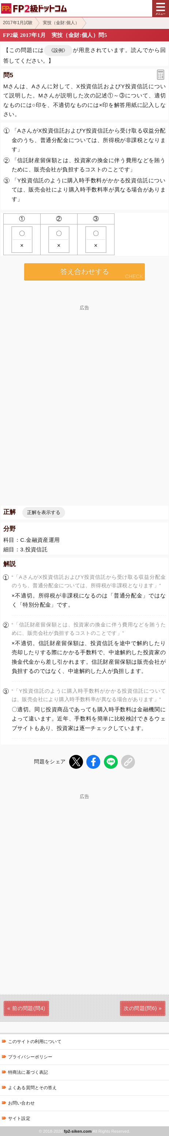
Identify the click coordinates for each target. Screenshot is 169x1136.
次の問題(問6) (140, 1008)
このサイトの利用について (34, 1041)
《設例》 (58, 50)
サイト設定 (19, 1118)
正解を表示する (43, 512)
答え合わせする (84, 271)
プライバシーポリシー (30, 1056)
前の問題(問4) (28, 1008)
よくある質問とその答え (32, 1087)
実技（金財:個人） (61, 22)
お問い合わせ (21, 1103)
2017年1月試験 (18, 22)
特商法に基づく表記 (28, 1072)
